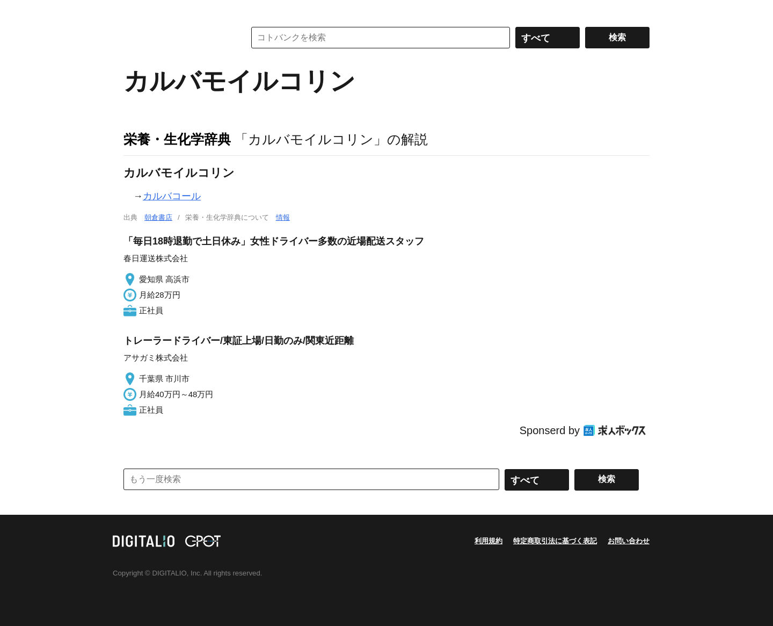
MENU (134, 10)
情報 (283, 217)
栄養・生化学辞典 (177, 139)
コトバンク (176, 37)
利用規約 (488, 541)
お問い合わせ (629, 541)
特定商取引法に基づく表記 (555, 541)
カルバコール (172, 196)
